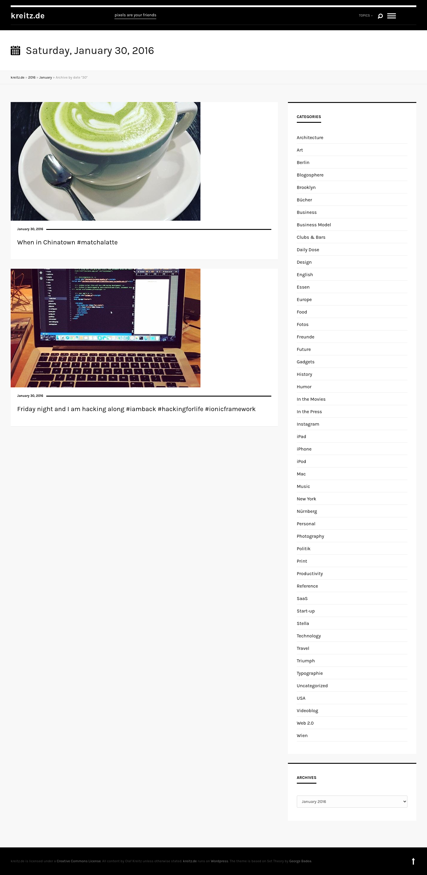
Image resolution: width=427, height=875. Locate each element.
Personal (306, 523)
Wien (302, 735)
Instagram (308, 424)
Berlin (303, 162)
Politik (304, 548)
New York (306, 499)
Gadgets (306, 362)
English (305, 274)
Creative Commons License (79, 861)
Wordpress (219, 861)
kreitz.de (28, 15)
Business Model (314, 225)
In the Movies (311, 399)
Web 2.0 (305, 723)
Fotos (303, 324)
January (45, 77)
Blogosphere (310, 175)
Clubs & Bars (311, 237)
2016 (32, 77)
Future (304, 349)
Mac (301, 474)
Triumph (306, 661)
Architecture (310, 137)
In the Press (309, 411)
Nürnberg (307, 511)
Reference (307, 586)
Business (307, 212)
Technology (309, 636)
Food (302, 312)
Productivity (310, 573)
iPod (301, 461)
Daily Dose (308, 249)
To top (413, 861)
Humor (304, 386)
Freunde (305, 337)
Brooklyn (306, 187)
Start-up (306, 611)
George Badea (300, 861)
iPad (301, 436)
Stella (303, 623)
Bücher (304, 200)
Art (300, 150)
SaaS (302, 598)
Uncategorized (312, 685)
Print (302, 561)
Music (303, 486)
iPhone (304, 449)
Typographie (310, 673)
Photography (310, 536)
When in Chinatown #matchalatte (67, 242)
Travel (303, 648)
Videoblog (307, 710)
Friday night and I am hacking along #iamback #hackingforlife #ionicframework (136, 409)
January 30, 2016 (30, 229)
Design (304, 262)
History (304, 374)
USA (301, 698)
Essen (303, 287)
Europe (304, 299)
